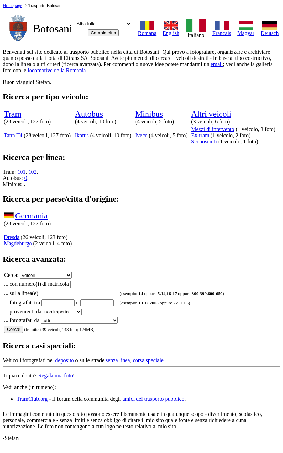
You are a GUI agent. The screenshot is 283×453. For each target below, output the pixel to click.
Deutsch (270, 30)
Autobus (89, 113)
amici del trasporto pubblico (154, 399)
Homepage (12, 5)
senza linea (118, 360)
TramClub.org (32, 399)
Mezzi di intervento (212, 129)
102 (33, 172)
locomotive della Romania (57, 70)
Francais (221, 30)
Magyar (245, 30)
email (217, 64)
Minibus (149, 113)
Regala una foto (55, 375)
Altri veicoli (211, 113)
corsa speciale (148, 360)
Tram (12, 113)
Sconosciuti (204, 141)
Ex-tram (200, 135)
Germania (31, 215)
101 (22, 172)
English (171, 30)
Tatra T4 (13, 135)
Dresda (11, 237)
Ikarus (82, 135)
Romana (147, 30)
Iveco (141, 135)
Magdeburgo (18, 243)
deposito (64, 360)
